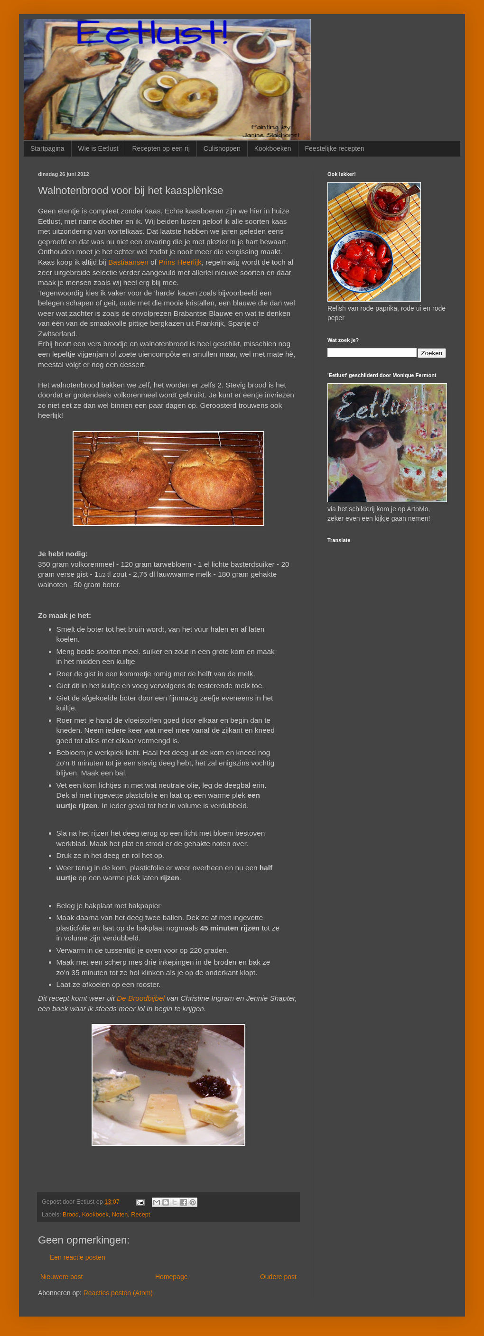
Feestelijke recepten (334, 148)
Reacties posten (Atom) (118, 1293)
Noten (120, 1214)
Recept (140, 1214)
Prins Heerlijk (180, 262)
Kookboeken (272, 148)
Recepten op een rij (160, 148)
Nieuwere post (61, 1277)
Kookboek (95, 1214)
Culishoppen (222, 148)
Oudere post (278, 1277)
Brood (71, 1214)
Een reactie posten (77, 1257)
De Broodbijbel (141, 998)
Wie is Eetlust (98, 148)
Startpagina (47, 148)
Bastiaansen (128, 262)
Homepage (171, 1277)
